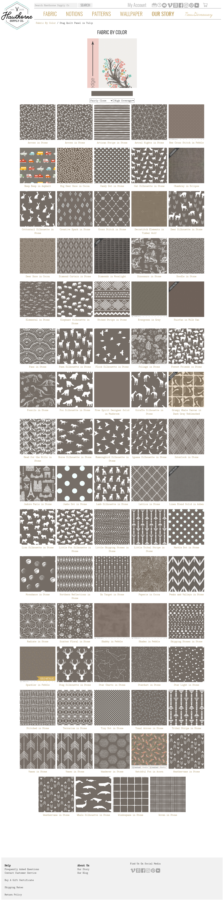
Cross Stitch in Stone (112, 229)
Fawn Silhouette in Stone (75, 367)
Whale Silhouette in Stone (93, 815)
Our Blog (82, 873)
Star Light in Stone (186, 685)
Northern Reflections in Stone (75, 596)
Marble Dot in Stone (186, 547)
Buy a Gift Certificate (19, 880)
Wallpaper (131, 14)
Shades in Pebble (149, 641)
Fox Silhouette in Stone (75, 410)
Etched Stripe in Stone (112, 320)
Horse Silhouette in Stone (74, 457)
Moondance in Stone (38, 594)
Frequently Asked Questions (22, 869)
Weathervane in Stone (186, 771)
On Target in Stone (112, 594)
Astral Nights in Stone (149, 142)
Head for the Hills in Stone (38, 459)
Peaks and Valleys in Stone (186, 594)
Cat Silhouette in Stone (149, 186)
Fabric (50, 14)
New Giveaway (198, 14)
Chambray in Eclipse (186, 186)
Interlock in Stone (186, 457)
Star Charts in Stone (112, 685)
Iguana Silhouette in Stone (149, 457)
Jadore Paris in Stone (38, 504)
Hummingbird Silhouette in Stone (112, 459)
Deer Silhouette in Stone (186, 229)
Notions (74, 14)
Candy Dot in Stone (112, 186)
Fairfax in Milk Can (186, 320)
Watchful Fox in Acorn (149, 771)
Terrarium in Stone (75, 728)
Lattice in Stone (149, 504)
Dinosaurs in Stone (149, 276)
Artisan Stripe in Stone (112, 142)
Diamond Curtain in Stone (75, 276)
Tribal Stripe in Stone (186, 728)
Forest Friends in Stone (186, 367)
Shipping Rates (14, 887)
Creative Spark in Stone (75, 229)
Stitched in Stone (37, 728)
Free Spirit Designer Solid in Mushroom (112, 412)
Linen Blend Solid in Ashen (186, 504)
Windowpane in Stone (130, 815)
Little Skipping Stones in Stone (112, 549)
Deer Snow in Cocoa (38, 276)
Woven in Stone (168, 815)
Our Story (163, 14)
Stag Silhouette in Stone (75, 685)
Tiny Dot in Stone (112, 728)
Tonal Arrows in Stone (149, 728)
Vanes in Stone (37, 771)
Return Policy (13, 894)
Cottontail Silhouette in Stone (38, 231)
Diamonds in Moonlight (112, 276)
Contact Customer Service (20, 873)
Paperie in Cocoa (149, 594)
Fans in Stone (37, 367)
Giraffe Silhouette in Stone (149, 412)
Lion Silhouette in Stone (38, 547)
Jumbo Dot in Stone (75, 504)
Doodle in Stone (186, 276)
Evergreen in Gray (149, 320)
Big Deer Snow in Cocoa (74, 186)
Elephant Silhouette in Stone (74, 321)
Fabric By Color (46, 23)
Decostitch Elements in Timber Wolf (149, 231)
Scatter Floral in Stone (75, 641)
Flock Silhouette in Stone (112, 367)
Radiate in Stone (37, 641)
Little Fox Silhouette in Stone (75, 549)
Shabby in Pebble (112, 641)
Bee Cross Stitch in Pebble (186, 142)
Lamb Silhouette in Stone (112, 504)
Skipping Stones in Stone (186, 641)
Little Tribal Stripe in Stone (149, 549)
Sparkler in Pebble (38, 685)
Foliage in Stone (149, 367)
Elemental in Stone (38, 320)
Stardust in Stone (149, 685)
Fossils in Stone (37, 410)
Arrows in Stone (38, 142)
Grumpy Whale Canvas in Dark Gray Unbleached (186, 412)
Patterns (101, 14)
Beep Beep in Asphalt (37, 186)
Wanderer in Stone (112, 771)
